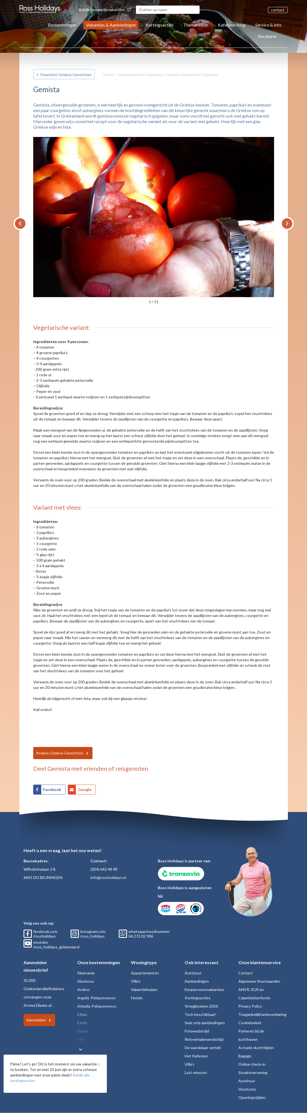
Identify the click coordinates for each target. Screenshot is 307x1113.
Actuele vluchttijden (256, 1047)
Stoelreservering (252, 1072)
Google (84, 789)
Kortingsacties (160, 24)
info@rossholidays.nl (108, 877)
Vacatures (267, 36)
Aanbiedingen (197, 981)
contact (278, 9)
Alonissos (85, 981)
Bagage (244, 1056)
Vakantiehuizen (144, 989)
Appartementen (145, 973)
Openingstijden (251, 1097)
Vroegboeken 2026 (201, 1006)
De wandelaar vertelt (203, 1047)
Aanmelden (36, 1020)
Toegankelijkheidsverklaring (262, 1014)
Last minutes (196, 1072)
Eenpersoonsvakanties (204, 989)
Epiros (82, 1031)
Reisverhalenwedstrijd (204, 1039)
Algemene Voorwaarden (259, 981)
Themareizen (195, 24)
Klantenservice (131, 74)
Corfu (82, 1022)
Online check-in (251, 1064)
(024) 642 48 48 (104, 869)
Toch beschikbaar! (200, 1014)
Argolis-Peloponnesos (96, 997)
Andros (83, 989)
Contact (245, 973)
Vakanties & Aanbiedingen (111, 24)
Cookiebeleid (249, 1022)
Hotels (137, 997)
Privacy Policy (250, 1006)
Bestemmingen (62, 24)
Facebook (52, 789)
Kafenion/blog (232, 24)
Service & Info (268, 24)
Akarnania (85, 973)
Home (108, 74)
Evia (80, 1039)
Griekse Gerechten (183, 74)
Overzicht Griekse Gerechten (66, 74)
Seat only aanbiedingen (205, 1022)
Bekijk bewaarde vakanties (105, 9)
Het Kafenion (196, 1056)
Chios (82, 1014)
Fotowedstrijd (197, 1031)
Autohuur (193, 973)
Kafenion (155, 74)
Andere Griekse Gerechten (59, 753)
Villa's (136, 981)
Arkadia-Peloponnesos (97, 1006)
